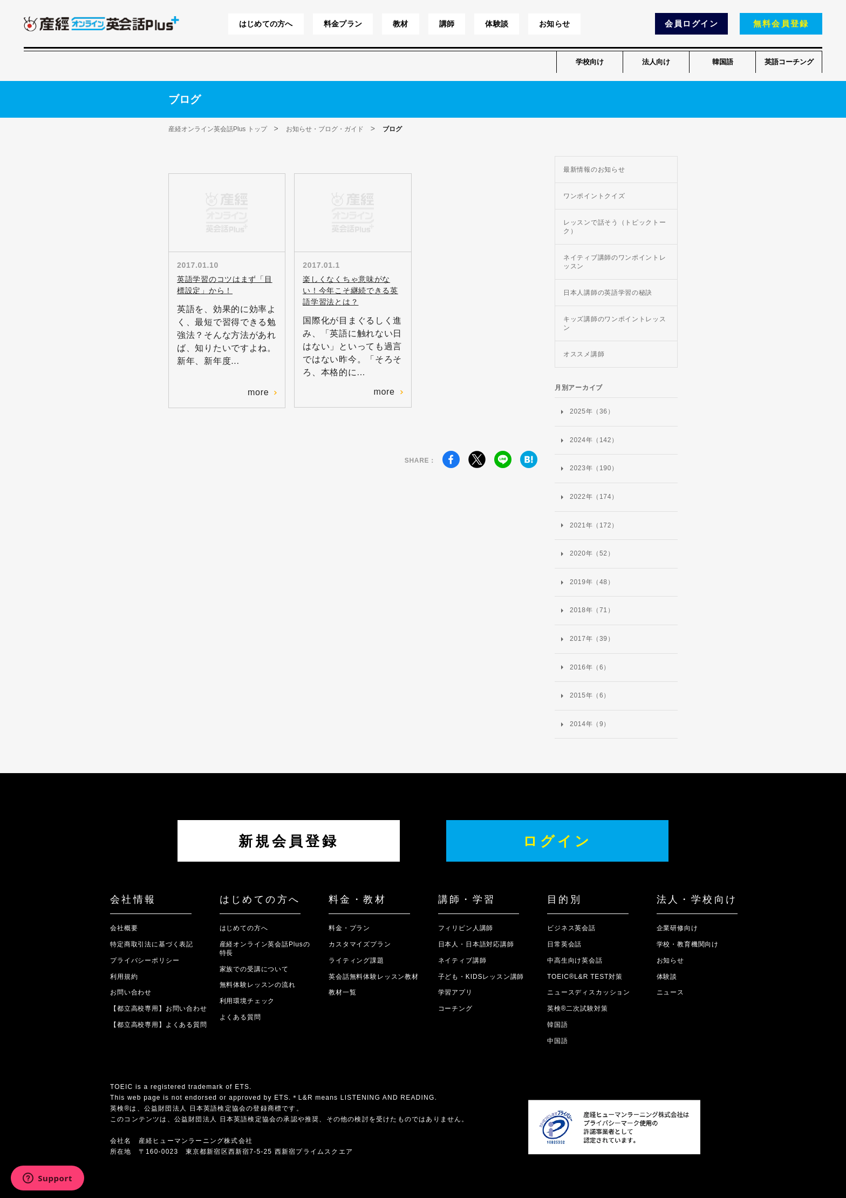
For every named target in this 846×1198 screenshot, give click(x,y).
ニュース (670, 992)
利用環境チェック (247, 1001)
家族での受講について (254, 969)
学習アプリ (455, 992)
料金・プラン (349, 928)
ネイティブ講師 (462, 960)
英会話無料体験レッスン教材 (374, 976)
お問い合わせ (131, 992)
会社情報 (133, 899)
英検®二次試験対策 (577, 1008)
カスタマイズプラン (360, 944)
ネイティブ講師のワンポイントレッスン (614, 262)
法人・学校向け (697, 899)
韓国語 (722, 62)
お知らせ (554, 23)
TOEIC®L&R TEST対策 (585, 976)
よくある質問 (240, 1017)
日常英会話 (564, 944)
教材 (400, 23)
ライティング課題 (356, 960)
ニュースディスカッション (588, 992)
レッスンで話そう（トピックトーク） (614, 227)
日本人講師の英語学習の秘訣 (607, 292)
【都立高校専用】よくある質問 (158, 1024)
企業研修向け (677, 928)
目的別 (564, 899)
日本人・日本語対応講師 (476, 944)
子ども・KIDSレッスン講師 (481, 976)
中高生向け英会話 (575, 960)
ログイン (557, 841)
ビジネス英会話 (571, 928)
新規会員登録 (288, 841)
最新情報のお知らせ (594, 169)
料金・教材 (357, 899)
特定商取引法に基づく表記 (151, 944)
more (262, 392)
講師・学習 (467, 899)
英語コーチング (789, 62)
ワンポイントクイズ (594, 196)
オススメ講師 (583, 354)
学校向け (590, 62)
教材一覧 (342, 992)
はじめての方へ (266, 23)
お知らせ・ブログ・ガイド (325, 129)
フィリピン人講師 (466, 928)
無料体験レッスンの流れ (258, 985)
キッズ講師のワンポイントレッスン (614, 323)
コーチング (455, 1008)
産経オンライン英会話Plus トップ (217, 129)
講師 (447, 23)
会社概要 (124, 928)
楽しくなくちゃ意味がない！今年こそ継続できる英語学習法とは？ (350, 290)
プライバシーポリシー (144, 960)
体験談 (496, 23)
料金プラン (343, 23)
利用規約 (124, 976)
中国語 (557, 1041)
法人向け (656, 62)
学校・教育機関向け (688, 944)
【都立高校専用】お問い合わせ (158, 1008)
